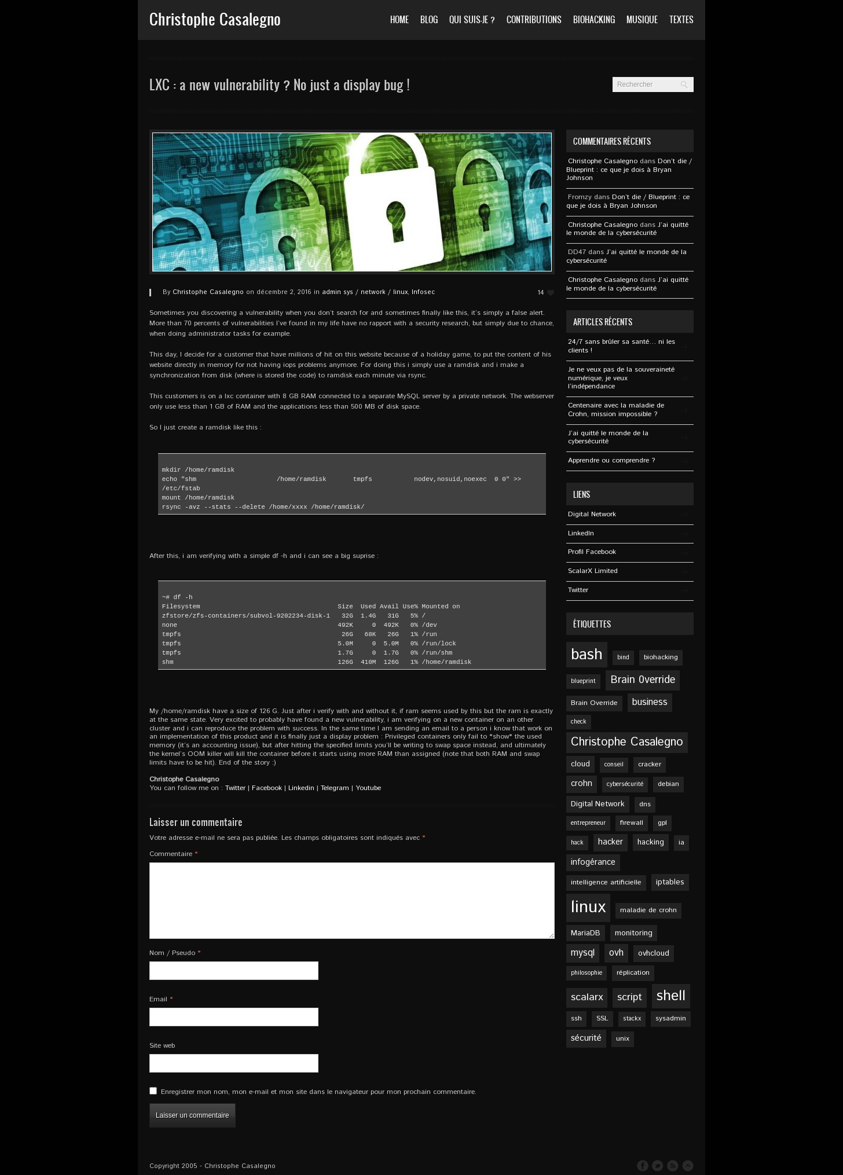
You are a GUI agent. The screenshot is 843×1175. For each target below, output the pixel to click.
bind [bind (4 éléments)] (623, 657)
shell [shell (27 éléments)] (671, 996)
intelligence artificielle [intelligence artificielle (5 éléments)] (606, 882)
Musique (642, 19)
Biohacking (594, 19)
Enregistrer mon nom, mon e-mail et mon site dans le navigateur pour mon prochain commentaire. (319, 1092)
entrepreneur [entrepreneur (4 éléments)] (588, 823)
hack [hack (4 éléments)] (577, 842)
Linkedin (301, 788)
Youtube (368, 788)
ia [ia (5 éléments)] (681, 842)
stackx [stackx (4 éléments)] (632, 1018)
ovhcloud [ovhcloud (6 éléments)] (653, 953)
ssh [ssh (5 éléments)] (576, 1018)
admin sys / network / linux (365, 292)
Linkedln (581, 533)
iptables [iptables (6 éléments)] (670, 882)
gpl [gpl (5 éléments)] (662, 823)
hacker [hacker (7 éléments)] (610, 842)
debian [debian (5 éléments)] (668, 784)
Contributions (534, 19)
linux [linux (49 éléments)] (588, 907)
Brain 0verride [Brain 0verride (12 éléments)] (642, 680)
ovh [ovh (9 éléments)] (616, 953)
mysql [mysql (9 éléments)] (583, 953)
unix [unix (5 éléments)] (622, 1039)
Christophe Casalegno (208, 292)
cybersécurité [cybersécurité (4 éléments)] (625, 784)
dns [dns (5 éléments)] (645, 804)
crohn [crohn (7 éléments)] (581, 784)
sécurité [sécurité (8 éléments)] (586, 1038)
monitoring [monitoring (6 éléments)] (634, 933)
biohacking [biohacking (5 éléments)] (661, 657)
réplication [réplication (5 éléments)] (633, 973)
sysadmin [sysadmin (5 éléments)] (670, 1018)
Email (161, 999)
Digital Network (592, 514)
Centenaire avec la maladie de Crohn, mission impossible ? (616, 410)
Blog (429, 19)
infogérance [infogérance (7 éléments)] (593, 862)
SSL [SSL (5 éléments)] (602, 1018)
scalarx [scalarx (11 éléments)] (587, 997)
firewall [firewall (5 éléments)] (631, 823)
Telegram (335, 788)
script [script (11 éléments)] (629, 997)
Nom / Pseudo (175, 953)
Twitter (235, 788)
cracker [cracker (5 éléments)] (649, 764)
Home (399, 19)
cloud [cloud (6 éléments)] (580, 764)
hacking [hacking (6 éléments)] (650, 842)
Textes (681, 19)
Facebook (267, 788)
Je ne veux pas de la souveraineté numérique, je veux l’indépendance (621, 378)
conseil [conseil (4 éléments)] (614, 764)
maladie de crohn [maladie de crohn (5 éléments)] (648, 910)
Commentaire (173, 854)
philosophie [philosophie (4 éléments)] (586, 973)
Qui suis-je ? (472, 19)
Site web (162, 1046)
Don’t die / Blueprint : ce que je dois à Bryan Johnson (629, 169)
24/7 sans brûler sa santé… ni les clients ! (621, 346)
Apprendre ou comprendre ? (611, 460)
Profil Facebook (592, 552)
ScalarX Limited (593, 571)
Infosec (423, 292)
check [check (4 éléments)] (579, 721)
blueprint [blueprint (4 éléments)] (583, 681)
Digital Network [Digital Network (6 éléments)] (598, 804)
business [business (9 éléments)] (650, 702)
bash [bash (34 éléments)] (587, 655)
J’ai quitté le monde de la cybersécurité (627, 229)
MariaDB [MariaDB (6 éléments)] (585, 933)
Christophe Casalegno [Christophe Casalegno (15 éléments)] (627, 742)
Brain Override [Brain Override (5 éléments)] (594, 703)
